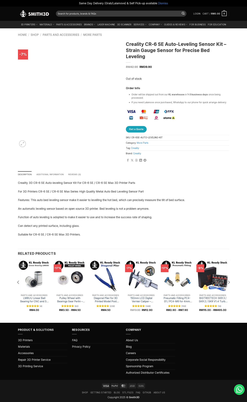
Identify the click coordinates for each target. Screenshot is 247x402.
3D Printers (29, 24)
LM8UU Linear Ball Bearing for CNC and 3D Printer (34, 300)
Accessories (26, 353)
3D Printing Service (30, 366)
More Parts (92, 34)
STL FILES (127, 393)
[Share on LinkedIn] (140, 160)
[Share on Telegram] (145, 160)
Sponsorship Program (139, 366)
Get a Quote (136, 129)
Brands (89, 24)
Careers (131, 353)
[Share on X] (132, 160)
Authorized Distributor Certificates (147, 373)
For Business (198, 24)
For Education (217, 24)
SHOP (85, 393)
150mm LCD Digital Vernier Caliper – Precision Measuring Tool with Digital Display (141, 300)
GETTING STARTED (101, 393)
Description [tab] (25, 174)
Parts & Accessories (69, 24)
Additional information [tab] (52, 174)
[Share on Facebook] (127, 160)
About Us (132, 340)
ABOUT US (159, 393)
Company (155, 24)
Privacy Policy (81, 347)
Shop (35, 34)
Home (22, 34)
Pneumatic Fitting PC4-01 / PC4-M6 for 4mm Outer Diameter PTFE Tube (177, 300)
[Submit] (183, 14)
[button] (196, 14)
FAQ (75, 340)
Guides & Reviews (175, 24)
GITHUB (147, 393)
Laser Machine (106, 24)
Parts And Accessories (61, 34)
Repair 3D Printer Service (34, 360)
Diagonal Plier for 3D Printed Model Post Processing (106, 300)
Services (140, 24)
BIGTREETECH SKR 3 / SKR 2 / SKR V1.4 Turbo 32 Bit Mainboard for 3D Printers (213, 300)
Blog (129, 347)
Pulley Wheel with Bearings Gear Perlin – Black (70, 300)
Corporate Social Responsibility (146, 360)
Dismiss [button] (163, 3)
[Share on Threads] (136, 160)
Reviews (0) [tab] (79, 174)
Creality (135, 148)
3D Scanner (124, 24)
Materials (47, 24)
